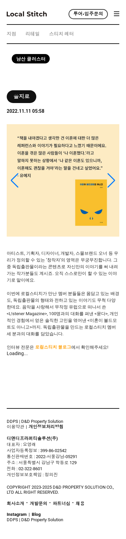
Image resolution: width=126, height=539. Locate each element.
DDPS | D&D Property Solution (35, 421)
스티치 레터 (61, 34)
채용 (80, 503)
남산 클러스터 (30, 59)
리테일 (33, 34)
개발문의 (38, 503)
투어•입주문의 (88, 14)
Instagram (17, 514)
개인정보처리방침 (46, 427)
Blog (36, 514)
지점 (11, 34)
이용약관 (15, 426)
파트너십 (61, 503)
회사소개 (15, 503)
